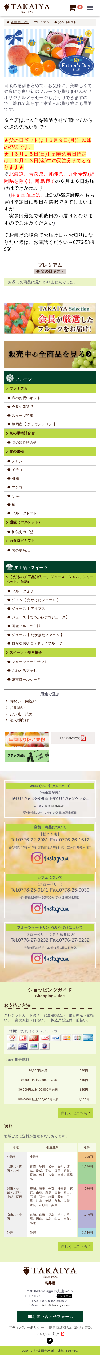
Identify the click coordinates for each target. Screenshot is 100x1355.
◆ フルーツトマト (22, 513)
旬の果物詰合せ (22, 433)
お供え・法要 (21, 714)
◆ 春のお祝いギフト (24, 398)
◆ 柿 (11, 505)
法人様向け (19, 720)
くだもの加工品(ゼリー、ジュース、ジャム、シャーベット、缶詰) (50, 579)
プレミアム (19, 389)
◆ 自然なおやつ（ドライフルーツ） (36, 643)
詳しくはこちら (74, 1113)
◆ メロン (15, 461)
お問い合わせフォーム (52, 1316)
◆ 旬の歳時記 (18, 550)
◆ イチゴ (15, 470)
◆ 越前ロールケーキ (24, 679)
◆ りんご (15, 496)
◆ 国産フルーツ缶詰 (24, 626)
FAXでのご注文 (48, 1334)
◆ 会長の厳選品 (20, 407)
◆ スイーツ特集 (20, 416)
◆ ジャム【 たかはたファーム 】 (34, 600)
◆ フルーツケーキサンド (27, 662)
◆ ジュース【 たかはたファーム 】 (35, 635)
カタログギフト (22, 541)
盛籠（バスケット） (26, 522)
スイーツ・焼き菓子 (26, 652)
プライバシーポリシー (26, 1328)
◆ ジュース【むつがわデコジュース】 (38, 617)
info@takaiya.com (54, 805)
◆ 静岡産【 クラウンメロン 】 (32, 424)
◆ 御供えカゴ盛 (20, 532)
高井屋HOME (20, 22)
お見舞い (17, 707)
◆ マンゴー (16, 487)
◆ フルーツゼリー (22, 591)
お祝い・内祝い (23, 701)
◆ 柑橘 (13, 478)
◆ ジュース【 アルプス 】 (28, 609)
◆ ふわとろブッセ (22, 671)
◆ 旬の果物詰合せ (22, 442)
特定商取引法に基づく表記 (70, 1328)
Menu (91, 5)
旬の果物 (17, 452)
